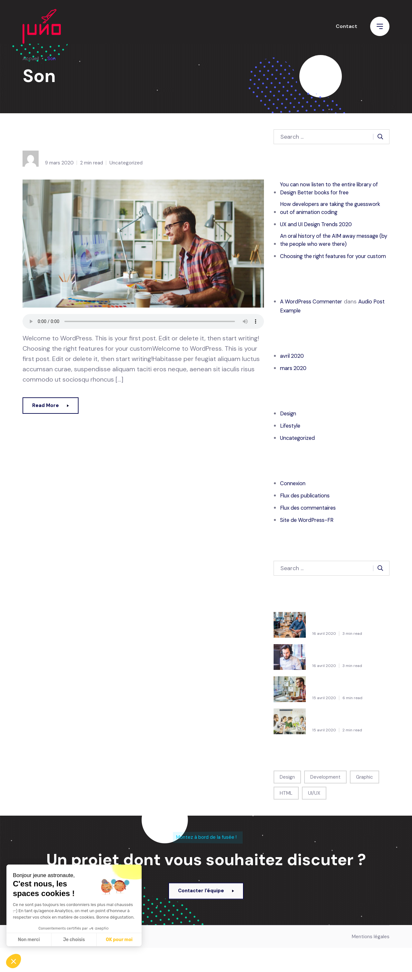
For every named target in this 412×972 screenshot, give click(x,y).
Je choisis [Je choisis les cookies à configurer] (74, 939)
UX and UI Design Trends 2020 (320, 227)
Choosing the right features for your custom (329, 274)
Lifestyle (291, 448)
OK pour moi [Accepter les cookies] (119, 939)
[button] (13, 961)
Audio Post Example (77, 136)
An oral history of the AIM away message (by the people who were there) (326, 249)
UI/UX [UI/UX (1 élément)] (314, 816)
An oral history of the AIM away (345, 738)
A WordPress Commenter (314, 324)
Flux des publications (308, 518)
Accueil (31, 58)
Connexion (294, 506)
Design (289, 436)
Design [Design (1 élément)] (287, 800)
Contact (346, 30)
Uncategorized (126, 163)
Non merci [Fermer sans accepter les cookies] (29, 939)
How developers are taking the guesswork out (346, 674)
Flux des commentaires (311, 530)
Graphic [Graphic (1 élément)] (364, 800)
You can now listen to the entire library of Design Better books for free (332, 189)
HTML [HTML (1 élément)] (286, 816)
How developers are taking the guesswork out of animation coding (327, 210)
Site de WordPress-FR (309, 543)
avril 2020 (293, 379)
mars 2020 (294, 391)
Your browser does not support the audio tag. (143, 321)
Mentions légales (370, 961)
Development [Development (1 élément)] (325, 800)
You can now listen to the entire (344, 642)
